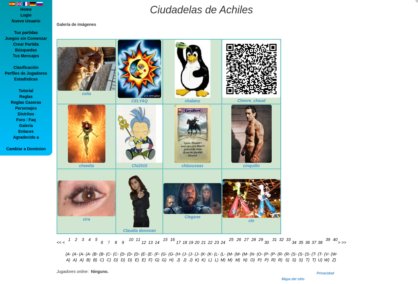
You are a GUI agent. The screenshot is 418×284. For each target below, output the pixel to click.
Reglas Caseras (26, 102)
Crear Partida (26, 44)
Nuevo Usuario (26, 21)
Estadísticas (26, 79)
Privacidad (325, 273)
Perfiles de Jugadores (26, 73)
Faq (32, 119)
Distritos (26, 114)
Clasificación (25, 67)
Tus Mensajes (26, 55)
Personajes (26, 108)
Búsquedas (26, 50)
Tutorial (26, 90)
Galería (26, 125)
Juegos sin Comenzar (26, 38)
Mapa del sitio (293, 279)
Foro (20, 119)
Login (25, 15)
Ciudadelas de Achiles (201, 10)
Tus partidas (26, 32)
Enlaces (26, 131)
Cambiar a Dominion (26, 149)
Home (26, 9)
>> (343, 242)
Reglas (26, 96)
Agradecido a (26, 137)
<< (59, 242)
